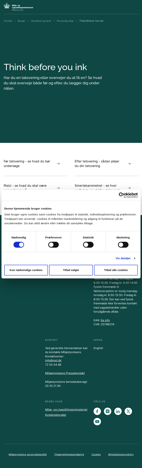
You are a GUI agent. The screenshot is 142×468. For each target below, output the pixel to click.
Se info (105, 320)
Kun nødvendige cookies (26, 270)
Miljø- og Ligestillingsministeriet (66, 409)
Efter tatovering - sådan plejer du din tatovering (103, 163)
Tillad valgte (71, 270)
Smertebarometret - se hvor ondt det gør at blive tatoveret (103, 188)
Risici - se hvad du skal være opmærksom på (32, 188)
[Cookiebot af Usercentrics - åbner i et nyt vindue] (121, 195)
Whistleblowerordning (120, 454)
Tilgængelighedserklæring (69, 454)
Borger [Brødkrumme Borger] (22, 20)
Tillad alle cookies (116, 270)
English (98, 348)
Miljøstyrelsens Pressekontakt (65, 373)
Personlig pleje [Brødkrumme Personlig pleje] (65, 20)
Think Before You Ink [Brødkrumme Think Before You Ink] (91, 20)
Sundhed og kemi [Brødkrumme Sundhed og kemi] (41, 20)
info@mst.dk (53, 360)
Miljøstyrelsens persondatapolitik (28, 454)
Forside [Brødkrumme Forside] (8, 20)
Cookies (96, 454)
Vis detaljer (123, 258)
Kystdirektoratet (55, 415)
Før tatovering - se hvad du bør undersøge (32, 163)
